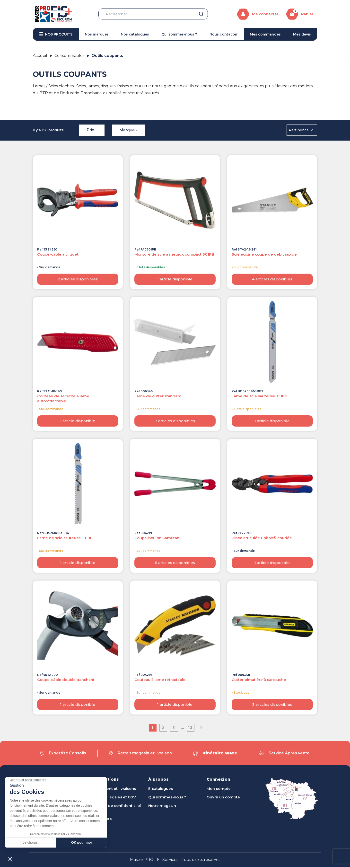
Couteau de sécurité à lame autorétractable (63, 398)
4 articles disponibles (272, 279)
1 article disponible (174, 279)
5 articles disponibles (175, 562)
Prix (90, 130)
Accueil (40, 55)
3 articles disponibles (175, 421)
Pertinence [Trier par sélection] (301, 130)
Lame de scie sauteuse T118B (65, 538)
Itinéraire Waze (219, 753)
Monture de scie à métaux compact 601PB (174, 254)
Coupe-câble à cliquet (58, 254)
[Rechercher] (153, 14)
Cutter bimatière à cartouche (259, 679)
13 (190, 727)
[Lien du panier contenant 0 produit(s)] (299, 14)
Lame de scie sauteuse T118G (259, 396)
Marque (127, 130)
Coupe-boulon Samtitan (156, 538)
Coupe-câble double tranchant (66, 679)
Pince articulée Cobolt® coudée (262, 538)
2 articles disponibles (78, 279)
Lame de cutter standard (158, 396)
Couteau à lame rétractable (159, 679)
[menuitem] (56, 34)
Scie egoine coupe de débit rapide (264, 254)
